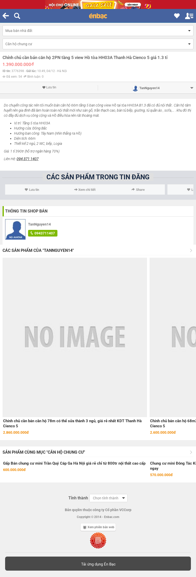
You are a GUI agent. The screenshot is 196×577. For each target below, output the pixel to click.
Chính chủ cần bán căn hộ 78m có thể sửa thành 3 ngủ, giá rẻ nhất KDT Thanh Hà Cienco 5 (72, 423)
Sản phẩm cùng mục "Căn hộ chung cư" (44, 452)
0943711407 (43, 233)
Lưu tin (49, 87)
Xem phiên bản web (98, 527)
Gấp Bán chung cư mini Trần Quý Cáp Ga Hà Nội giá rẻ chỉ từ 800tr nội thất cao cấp (74, 463)
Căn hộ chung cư (18, 44)
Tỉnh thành (78, 498)
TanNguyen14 (39, 224)
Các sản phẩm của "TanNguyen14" (38, 250)
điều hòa (63, 115)
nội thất (166, 105)
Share (138, 190)
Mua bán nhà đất (18, 31)
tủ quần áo (154, 110)
